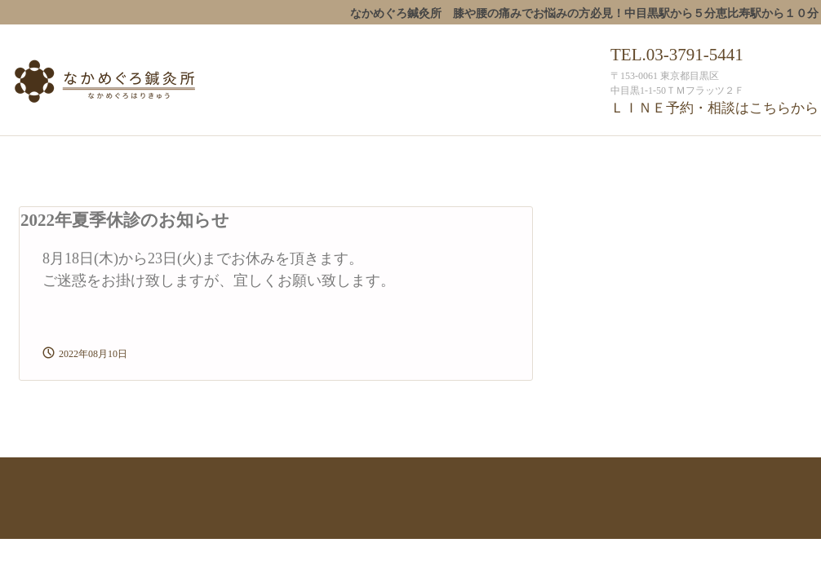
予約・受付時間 (576, 153)
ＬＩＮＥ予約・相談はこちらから (714, 108)
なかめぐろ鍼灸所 (140, 83)
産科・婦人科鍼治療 (459, 153)
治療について (263, 153)
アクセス (666, 153)
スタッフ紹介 (167, 153)
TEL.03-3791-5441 (676, 54)
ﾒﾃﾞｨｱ (33, 184)
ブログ (735, 153)
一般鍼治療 (352, 153)
